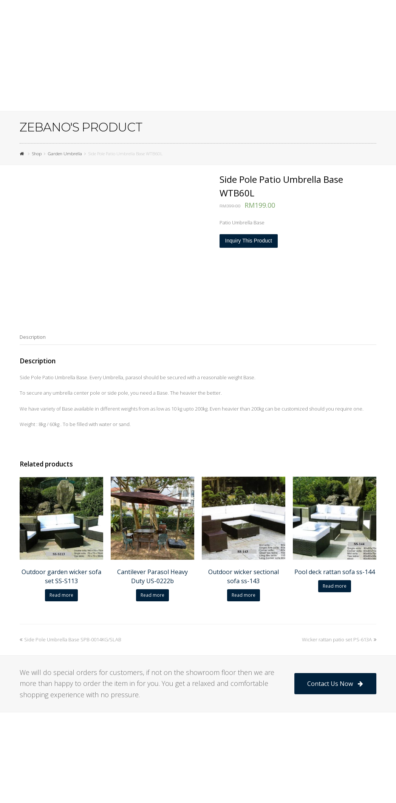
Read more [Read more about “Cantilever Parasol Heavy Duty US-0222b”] (152, 595)
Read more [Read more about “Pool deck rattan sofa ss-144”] (334, 586)
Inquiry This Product (248, 241)
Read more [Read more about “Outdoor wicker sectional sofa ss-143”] (243, 595)
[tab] (33, 336)
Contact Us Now (335, 683)
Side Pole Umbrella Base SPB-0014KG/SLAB (70, 639)
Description (33, 337)
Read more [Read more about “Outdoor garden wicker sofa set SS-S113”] (61, 595)
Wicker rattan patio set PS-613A (339, 639)
